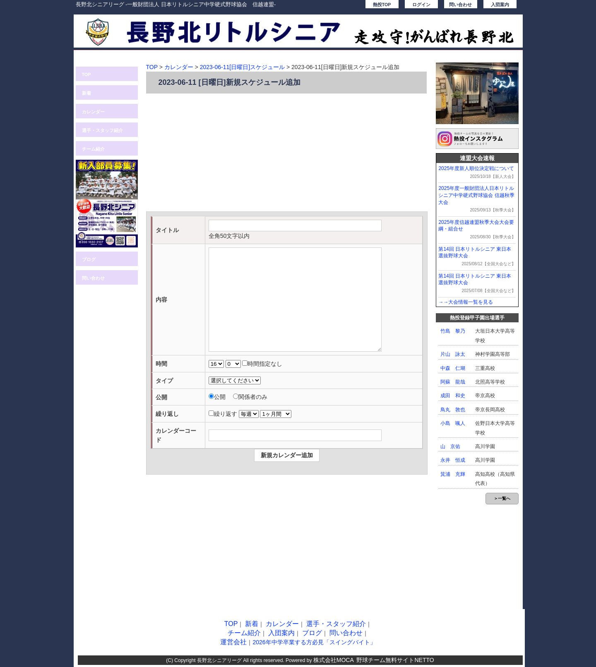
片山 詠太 (452, 354)
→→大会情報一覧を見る (465, 302)
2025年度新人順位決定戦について (476, 168)
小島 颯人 (452, 423)
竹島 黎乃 (452, 331)
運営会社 (233, 641)
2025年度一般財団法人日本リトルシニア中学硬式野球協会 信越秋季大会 (476, 195)
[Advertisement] (287, 153)
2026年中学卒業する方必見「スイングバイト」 (313, 642)
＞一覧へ (502, 498)
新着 (86, 93)
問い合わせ (460, 4)
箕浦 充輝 (452, 474)
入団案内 (500, 4)
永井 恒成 (452, 460)
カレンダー (93, 111)
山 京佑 (450, 446)
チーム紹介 (93, 148)
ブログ (89, 259)
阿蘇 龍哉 (452, 382)
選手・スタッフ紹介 (102, 130)
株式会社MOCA (333, 660)
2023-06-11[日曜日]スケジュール (242, 67)
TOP (86, 74)
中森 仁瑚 (452, 368)
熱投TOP (382, 4)
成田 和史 (452, 395)
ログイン (421, 4)
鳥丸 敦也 (452, 410)
